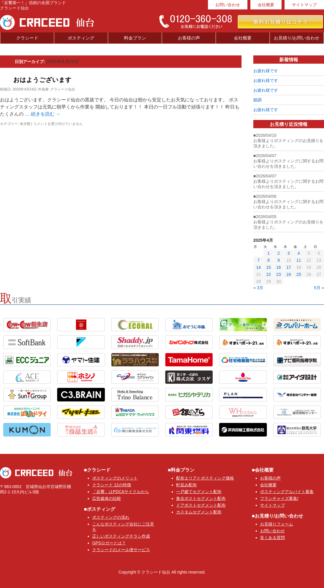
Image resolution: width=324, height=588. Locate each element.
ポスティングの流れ (110, 517)
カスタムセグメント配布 (198, 512)
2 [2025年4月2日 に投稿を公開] (278, 253)
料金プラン (135, 37)
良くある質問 (272, 537)
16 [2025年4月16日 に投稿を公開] (278, 267)
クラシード (27, 37)
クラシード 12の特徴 (111, 484)
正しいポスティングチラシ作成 (121, 536)
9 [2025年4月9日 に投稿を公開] (278, 260)
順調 (257, 100)
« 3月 (258, 287)
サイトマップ (304, 4)
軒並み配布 (186, 484)
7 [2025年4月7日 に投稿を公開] (258, 260)
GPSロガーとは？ (109, 543)
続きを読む (45, 113)
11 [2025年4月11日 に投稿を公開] (298, 260)
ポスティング (81, 37)
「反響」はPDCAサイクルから (120, 491)
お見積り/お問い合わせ (296, 37)
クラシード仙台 (62, 89)
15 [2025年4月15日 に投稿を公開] (268, 267)
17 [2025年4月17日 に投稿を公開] (288, 267)
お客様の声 (189, 37)
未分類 (25, 124)
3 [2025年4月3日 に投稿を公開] (288, 253)
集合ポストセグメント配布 (201, 498)
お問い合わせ (227, 4)
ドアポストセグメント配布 (201, 505)
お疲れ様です (265, 70)
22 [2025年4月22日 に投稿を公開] (268, 274)
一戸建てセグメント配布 (198, 491)
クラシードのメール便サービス (121, 549)
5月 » (319, 287)
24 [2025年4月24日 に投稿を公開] (288, 274)
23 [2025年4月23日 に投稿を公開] (278, 274)
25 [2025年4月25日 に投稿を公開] (298, 274)
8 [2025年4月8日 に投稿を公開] (268, 260)
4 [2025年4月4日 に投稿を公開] (298, 253)
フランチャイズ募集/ (279, 498)
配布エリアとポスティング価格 (205, 478)
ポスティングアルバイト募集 (287, 491)
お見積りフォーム (276, 524)
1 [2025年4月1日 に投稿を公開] (268, 253)
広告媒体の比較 (106, 498)
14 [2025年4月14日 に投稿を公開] (258, 267)
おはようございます (42, 79)
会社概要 (266, 4)
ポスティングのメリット (115, 478)
